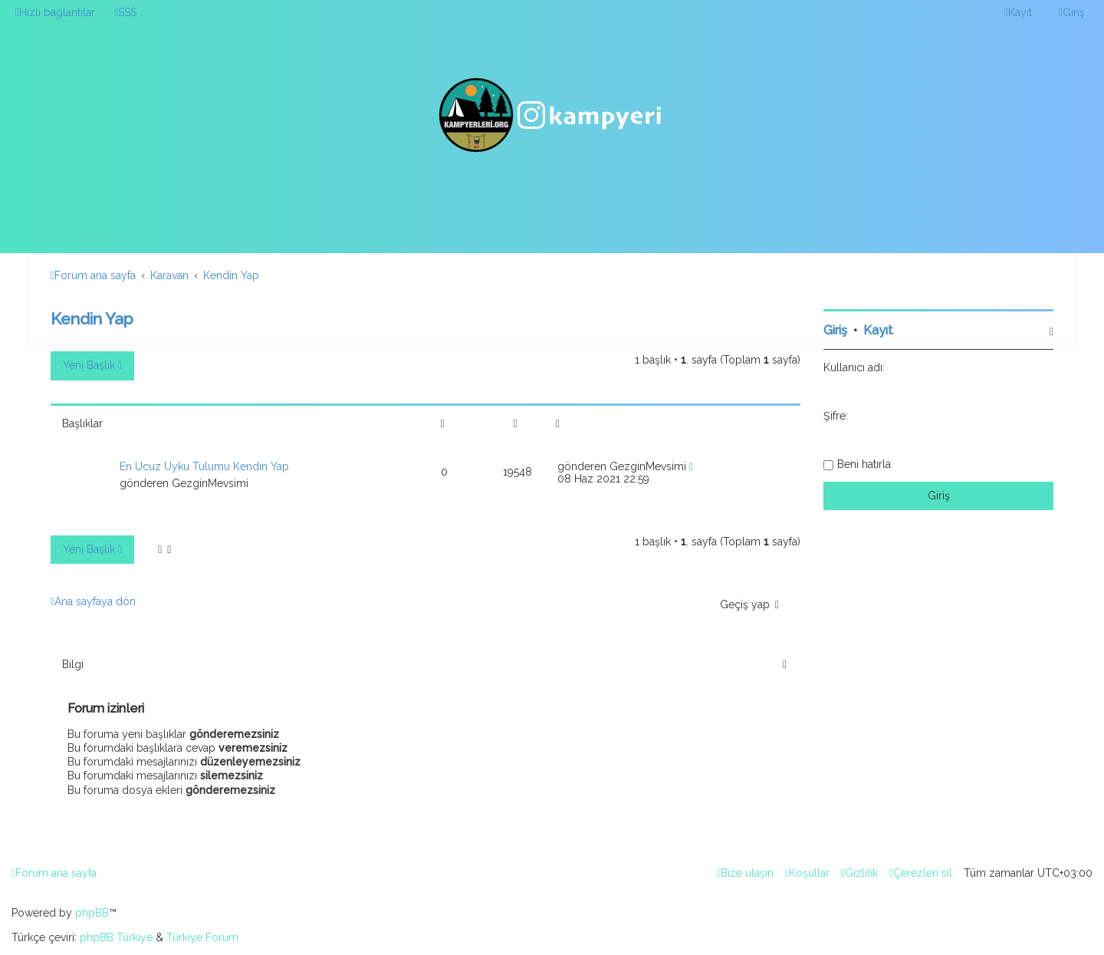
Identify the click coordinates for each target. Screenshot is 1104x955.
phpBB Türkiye (116, 937)
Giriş (835, 330)
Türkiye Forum (202, 937)
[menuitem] (125, 12)
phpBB (92, 913)
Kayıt (878, 330)
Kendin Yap (92, 318)
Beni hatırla (864, 464)
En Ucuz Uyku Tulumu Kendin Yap (204, 466)
